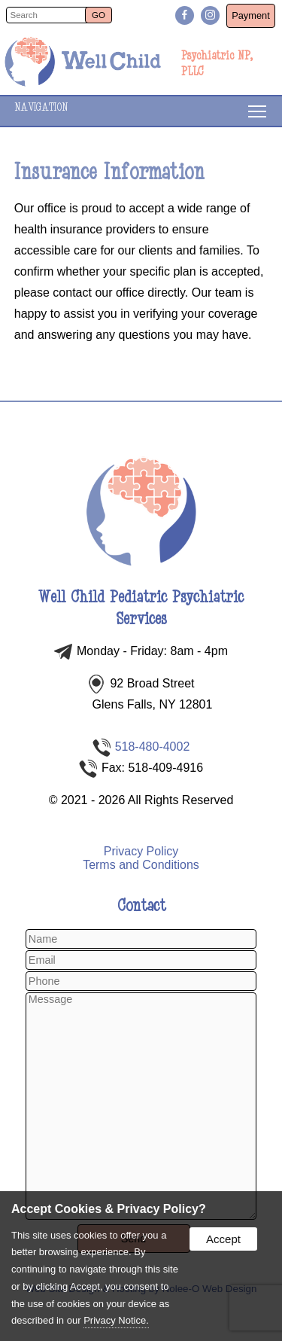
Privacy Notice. (116, 1320)
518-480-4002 (152, 746)
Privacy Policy (141, 851)
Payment (251, 15)
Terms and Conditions (141, 864)
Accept (223, 1239)
